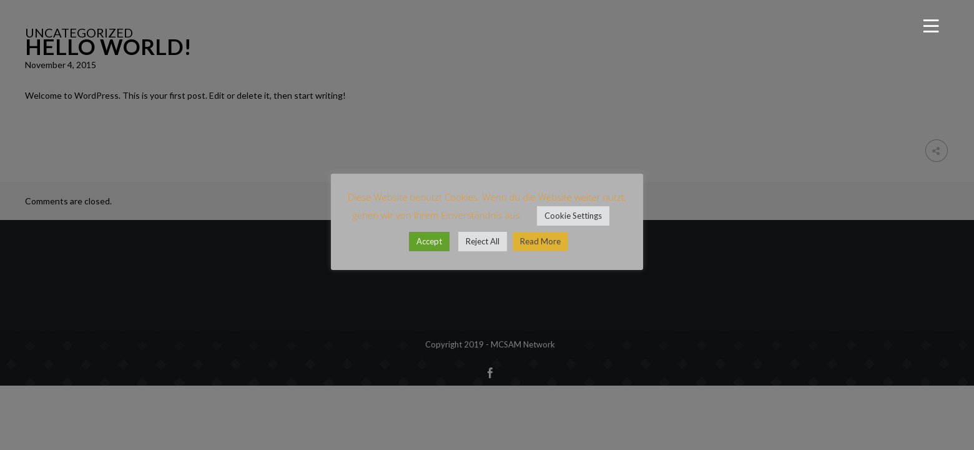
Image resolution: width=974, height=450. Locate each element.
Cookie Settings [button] (573, 216)
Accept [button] (429, 241)
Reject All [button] (482, 241)
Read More (540, 241)
